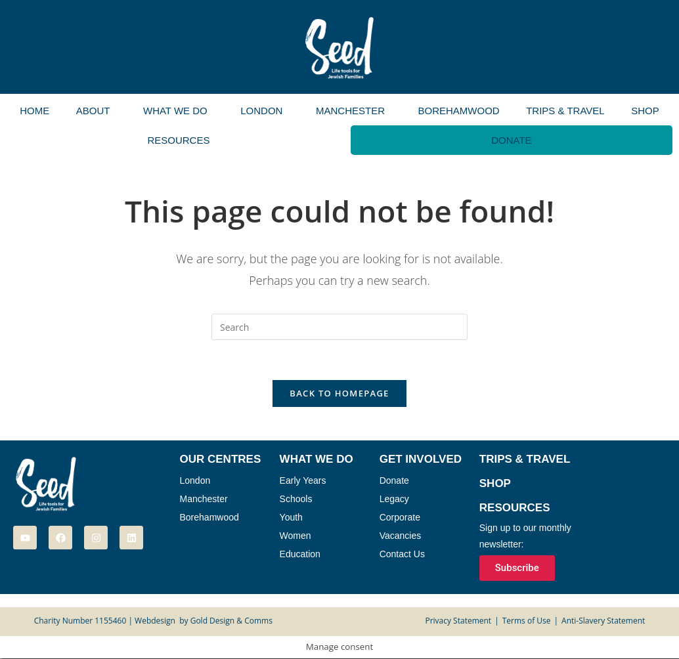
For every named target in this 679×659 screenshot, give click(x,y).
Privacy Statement (458, 621)
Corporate (400, 517)
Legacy (394, 499)
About (93, 110)
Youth (291, 517)
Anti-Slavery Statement (603, 621)
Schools (296, 499)
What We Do (175, 110)
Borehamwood (459, 110)
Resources (178, 140)
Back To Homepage (339, 393)
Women (295, 535)
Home (34, 110)
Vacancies (401, 535)
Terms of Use (526, 621)
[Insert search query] (339, 327)
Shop (645, 110)
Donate (511, 140)
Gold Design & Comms (231, 621)
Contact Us (402, 554)
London (261, 110)
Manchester (350, 110)
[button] (96, 110)
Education (300, 554)
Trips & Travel (565, 110)
